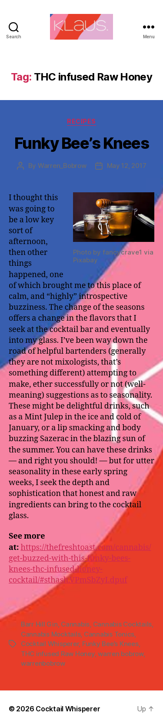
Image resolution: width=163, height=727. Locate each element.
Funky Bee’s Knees (81, 143)
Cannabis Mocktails (50, 634)
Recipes (81, 121)
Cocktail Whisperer (50, 644)
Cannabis (75, 624)
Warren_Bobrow (62, 165)
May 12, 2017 (126, 165)
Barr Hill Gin (39, 624)
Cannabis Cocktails (122, 624)
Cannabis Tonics (109, 634)
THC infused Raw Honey (58, 654)
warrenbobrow (43, 663)
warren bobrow (120, 654)
